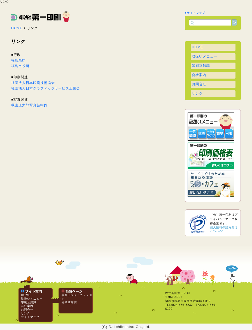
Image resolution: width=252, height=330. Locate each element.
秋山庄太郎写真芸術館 (29, 105)
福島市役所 (20, 66)
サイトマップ (30, 316)
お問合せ (199, 84)
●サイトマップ (195, 12)
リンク (197, 93)
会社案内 (199, 75)
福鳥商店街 (69, 302)
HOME (16, 28)
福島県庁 (18, 60)
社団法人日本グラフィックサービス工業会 (45, 88)
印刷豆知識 (201, 66)
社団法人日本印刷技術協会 (33, 83)
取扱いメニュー (204, 56)
